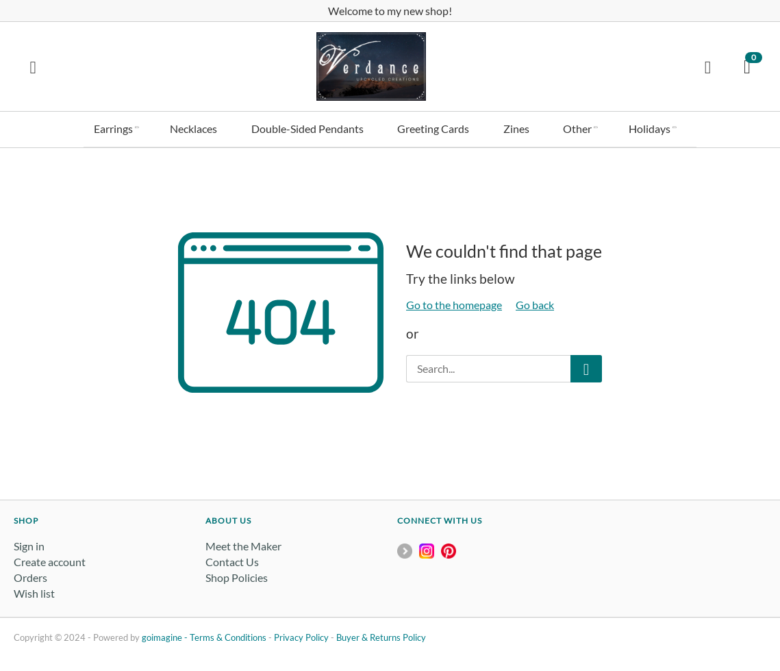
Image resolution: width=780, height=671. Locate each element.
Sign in (29, 542)
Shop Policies (236, 574)
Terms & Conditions (228, 634)
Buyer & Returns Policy (381, 634)
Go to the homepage (454, 301)
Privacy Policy (301, 634)
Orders (30, 574)
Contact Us (232, 558)
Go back (535, 301)
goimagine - (166, 634)
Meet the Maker (243, 542)
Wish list (34, 590)
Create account (50, 558)
